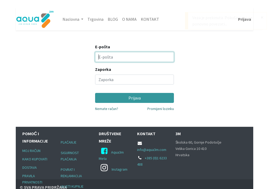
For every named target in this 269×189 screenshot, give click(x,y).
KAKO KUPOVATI (34, 159)
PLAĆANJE (68, 142)
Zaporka (103, 69)
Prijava (244, 19)
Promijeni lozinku (160, 108)
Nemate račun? (106, 108)
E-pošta (102, 46)
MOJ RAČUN (31, 150)
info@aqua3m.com (151, 149)
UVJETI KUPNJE (72, 186)
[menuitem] (95, 19)
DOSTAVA (29, 167)
